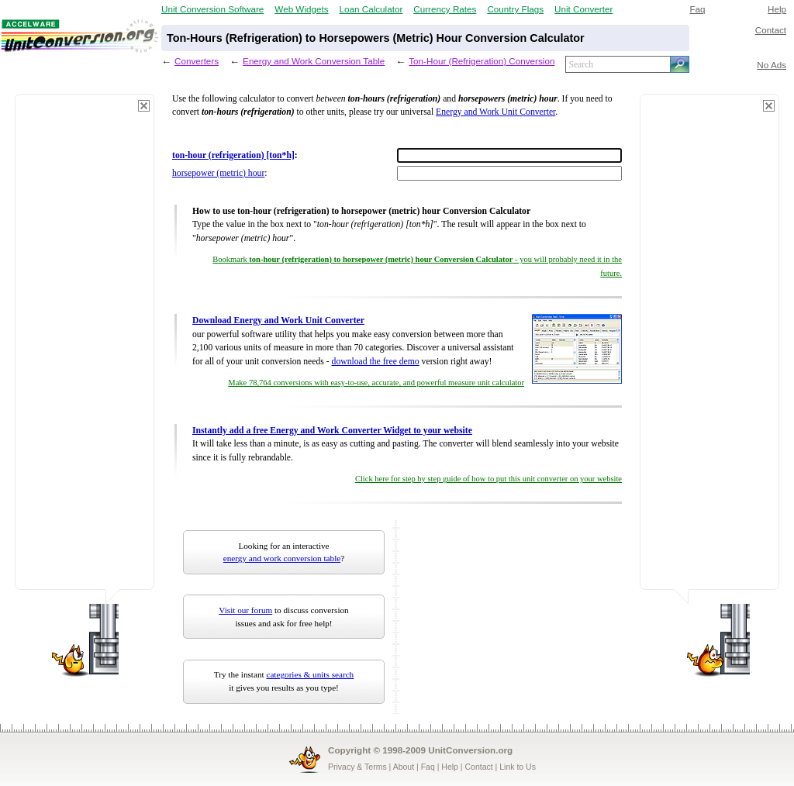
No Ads (771, 65)
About (403, 766)
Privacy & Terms (357, 766)
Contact (770, 30)
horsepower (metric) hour (218, 173)
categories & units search (310, 674)
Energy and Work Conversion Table (314, 61)
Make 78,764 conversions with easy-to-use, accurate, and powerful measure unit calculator (376, 382)
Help (777, 9)
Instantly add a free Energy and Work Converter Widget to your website (332, 431)
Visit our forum (245, 610)
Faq (697, 9)
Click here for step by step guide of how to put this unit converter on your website (488, 478)
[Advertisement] (84, 348)
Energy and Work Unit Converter (495, 112)
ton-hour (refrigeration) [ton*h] (233, 155)
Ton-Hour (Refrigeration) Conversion (481, 61)
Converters (196, 61)
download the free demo (375, 362)
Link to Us (517, 766)
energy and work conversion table (281, 558)
